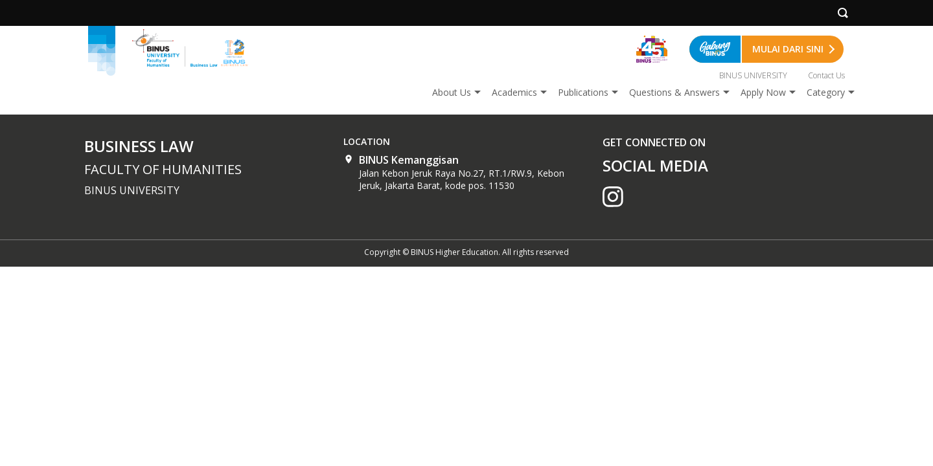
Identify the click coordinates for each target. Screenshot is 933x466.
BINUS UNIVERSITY (753, 75)
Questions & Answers (674, 92)
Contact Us (826, 75)
